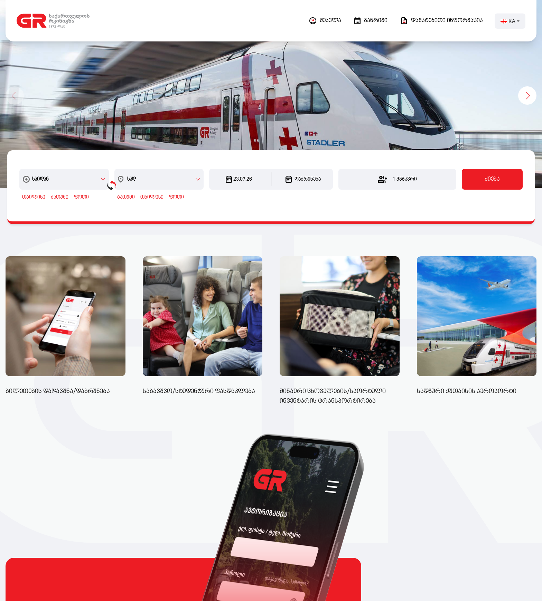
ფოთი (79, 186)
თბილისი (32, 186)
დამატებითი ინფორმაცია (442, 20)
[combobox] (67, 168)
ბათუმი (58, 186)
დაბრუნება (303, 168)
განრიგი (370, 20)
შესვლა (325, 20)
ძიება (494, 168)
